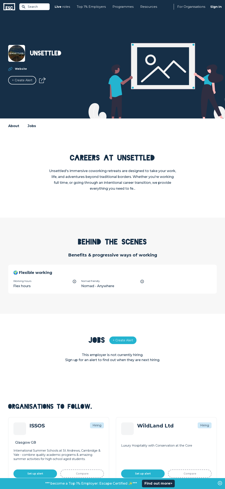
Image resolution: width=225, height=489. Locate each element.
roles (62, 6)
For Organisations (191, 7)
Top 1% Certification (126, 447)
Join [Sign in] (63, 433)
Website (21, 68)
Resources (148, 7)
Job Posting (121, 440)
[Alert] (22, 80)
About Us (171, 433)
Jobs (32, 126)
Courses (66, 447)
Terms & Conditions (20, 474)
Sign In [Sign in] (216, 7)
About (13, 126)
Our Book (172, 447)
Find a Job (67, 440)
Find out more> (158, 483)
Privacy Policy (43, 474)
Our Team (172, 440)
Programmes (123, 7)
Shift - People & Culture (129, 454)
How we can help (125, 433)
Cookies (60, 474)
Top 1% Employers (91, 7)
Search (29, 7)
